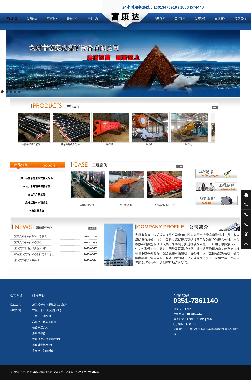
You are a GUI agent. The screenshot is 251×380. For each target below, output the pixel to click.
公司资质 (200, 18)
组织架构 (15, 310)
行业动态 (92, 18)
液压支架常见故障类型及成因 (30, 248)
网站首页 (12, 18)
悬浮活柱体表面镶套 (44, 321)
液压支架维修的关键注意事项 (30, 236)
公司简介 (32, 18)
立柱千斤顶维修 (41, 316)
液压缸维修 (39, 333)
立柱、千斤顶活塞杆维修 (47, 310)
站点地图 (58, 372)
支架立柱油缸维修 (43, 350)
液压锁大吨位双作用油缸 (47, 339)
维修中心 (72, 18)
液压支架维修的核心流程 (28, 242)
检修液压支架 (40, 327)
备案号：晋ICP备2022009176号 (82, 372)
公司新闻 (159, 18)
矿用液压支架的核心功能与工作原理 (34, 254)
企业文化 (15, 304)
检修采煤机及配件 (43, 344)
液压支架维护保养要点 (26, 260)
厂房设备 (52, 18)
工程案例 (180, 18)
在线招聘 (220, 18)
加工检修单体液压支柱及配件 (49, 304)
